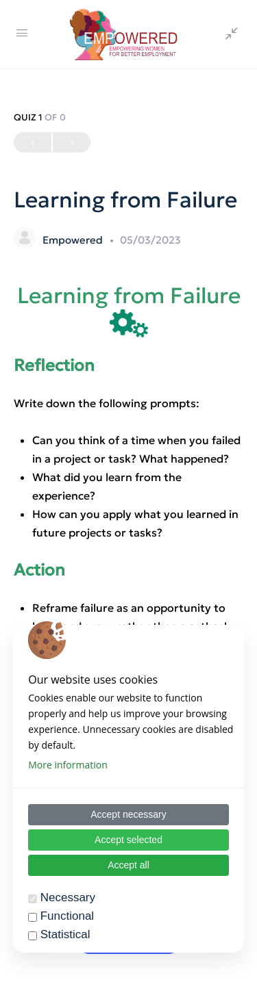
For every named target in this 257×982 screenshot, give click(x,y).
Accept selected (128, 839)
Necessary (67, 897)
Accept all (128, 865)
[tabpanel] (128, 589)
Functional (67, 915)
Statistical (65, 934)
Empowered (74, 239)
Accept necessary (128, 814)
